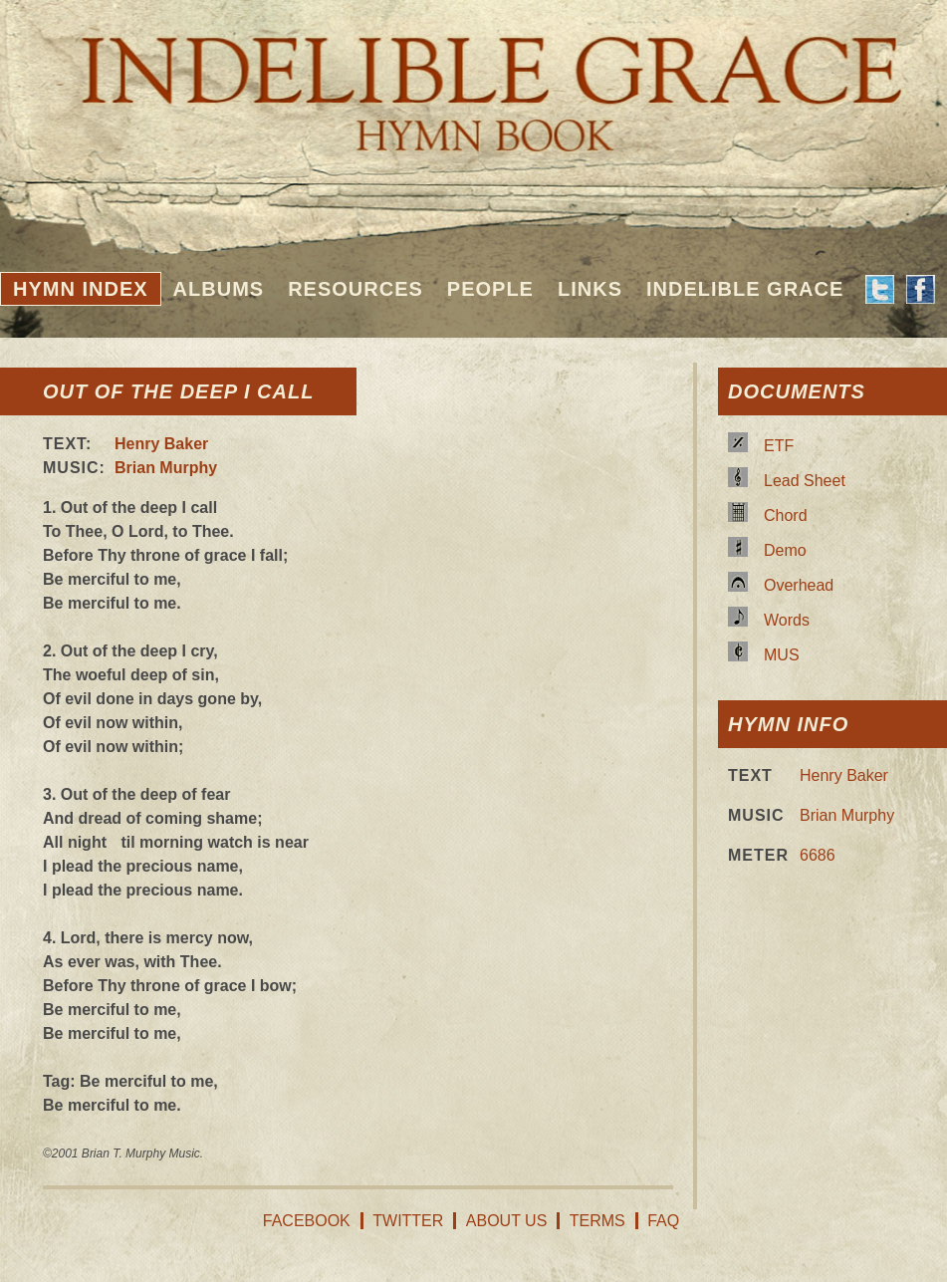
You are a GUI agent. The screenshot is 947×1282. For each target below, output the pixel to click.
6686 (817, 855)
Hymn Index (80, 289)
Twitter (407, 1220)
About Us (507, 1220)
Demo (785, 550)
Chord (786, 515)
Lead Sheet (804, 480)
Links (590, 289)
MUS (782, 654)
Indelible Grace (744, 289)
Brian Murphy (166, 467)
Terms (597, 1220)
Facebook (307, 1220)
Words (787, 620)
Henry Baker (161, 443)
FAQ (663, 1220)
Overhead (798, 585)
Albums (219, 289)
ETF (779, 445)
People (490, 289)
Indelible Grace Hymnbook (473, 79)
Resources (355, 289)
